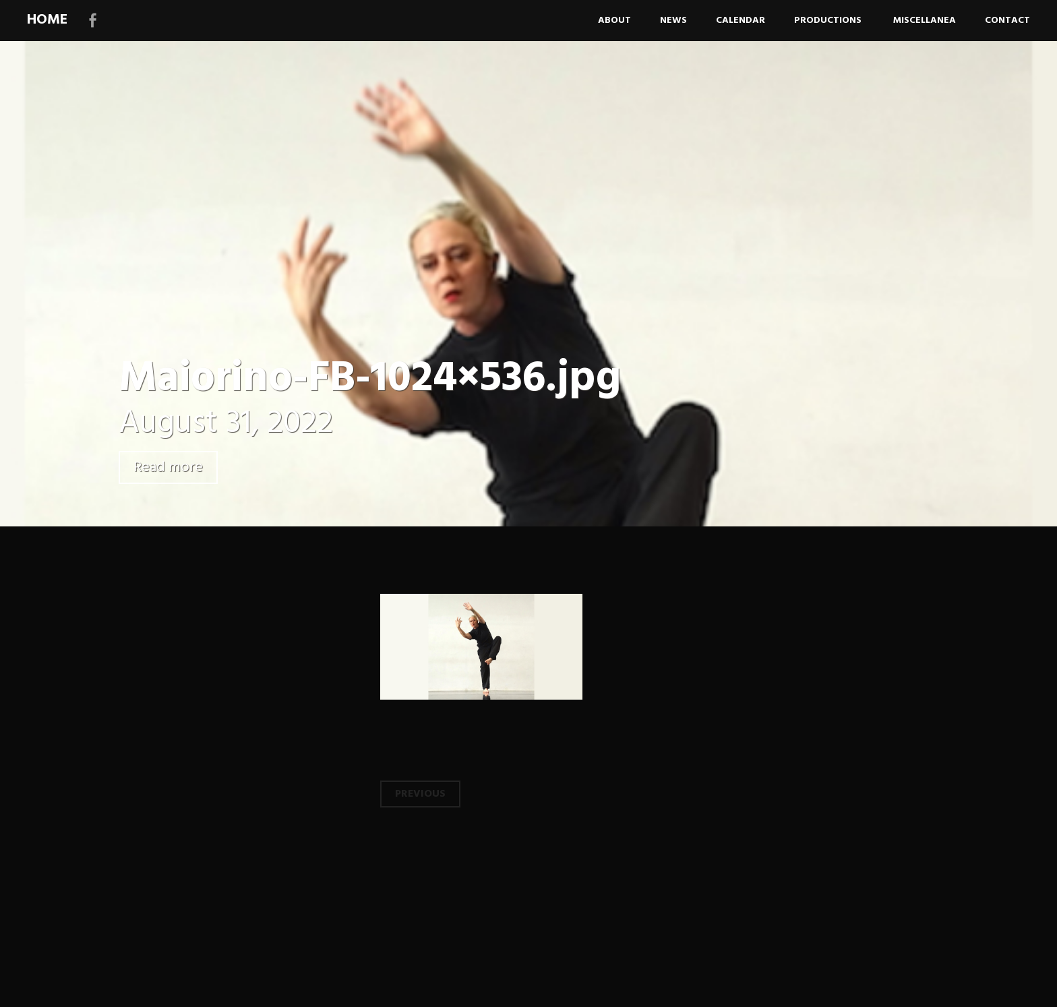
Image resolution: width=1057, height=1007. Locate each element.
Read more (168, 467)
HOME (47, 20)
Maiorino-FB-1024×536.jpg (370, 379)
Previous (420, 794)
